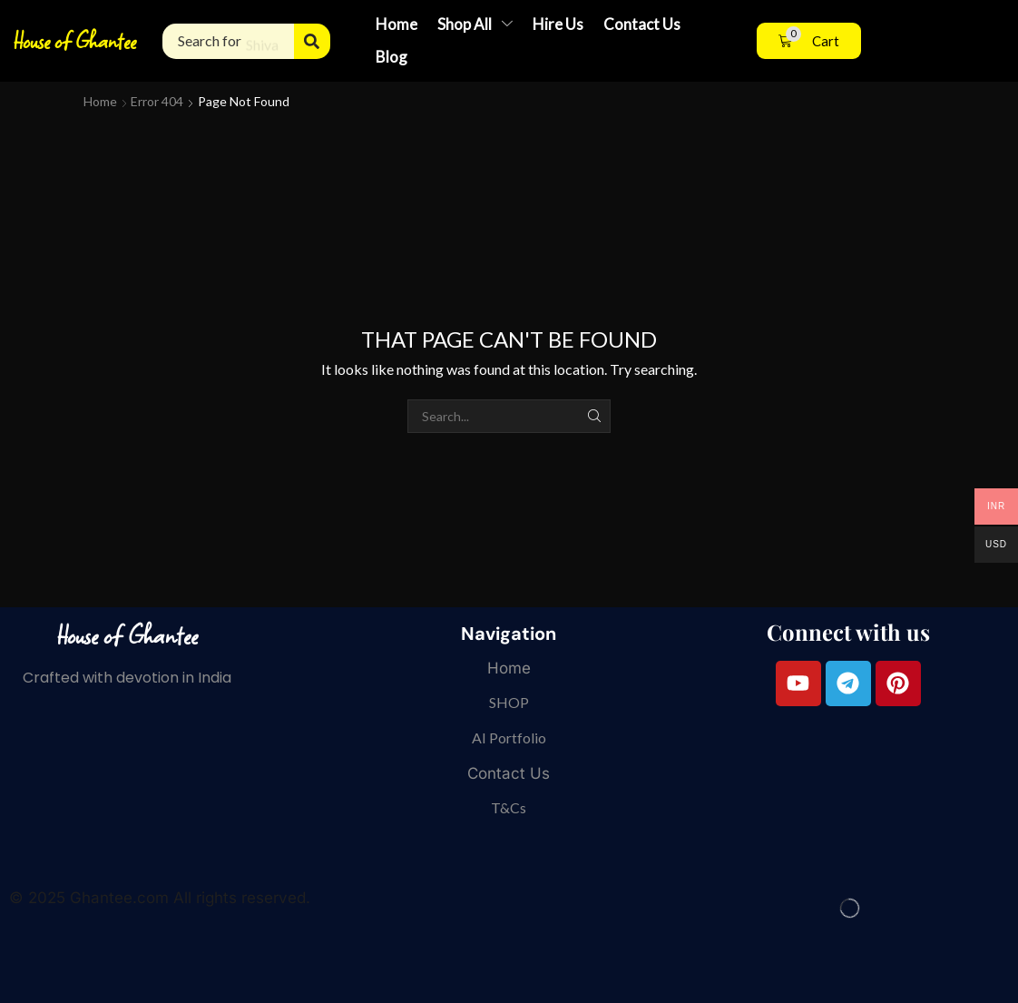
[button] (809, 41)
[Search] (312, 41)
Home (100, 101)
